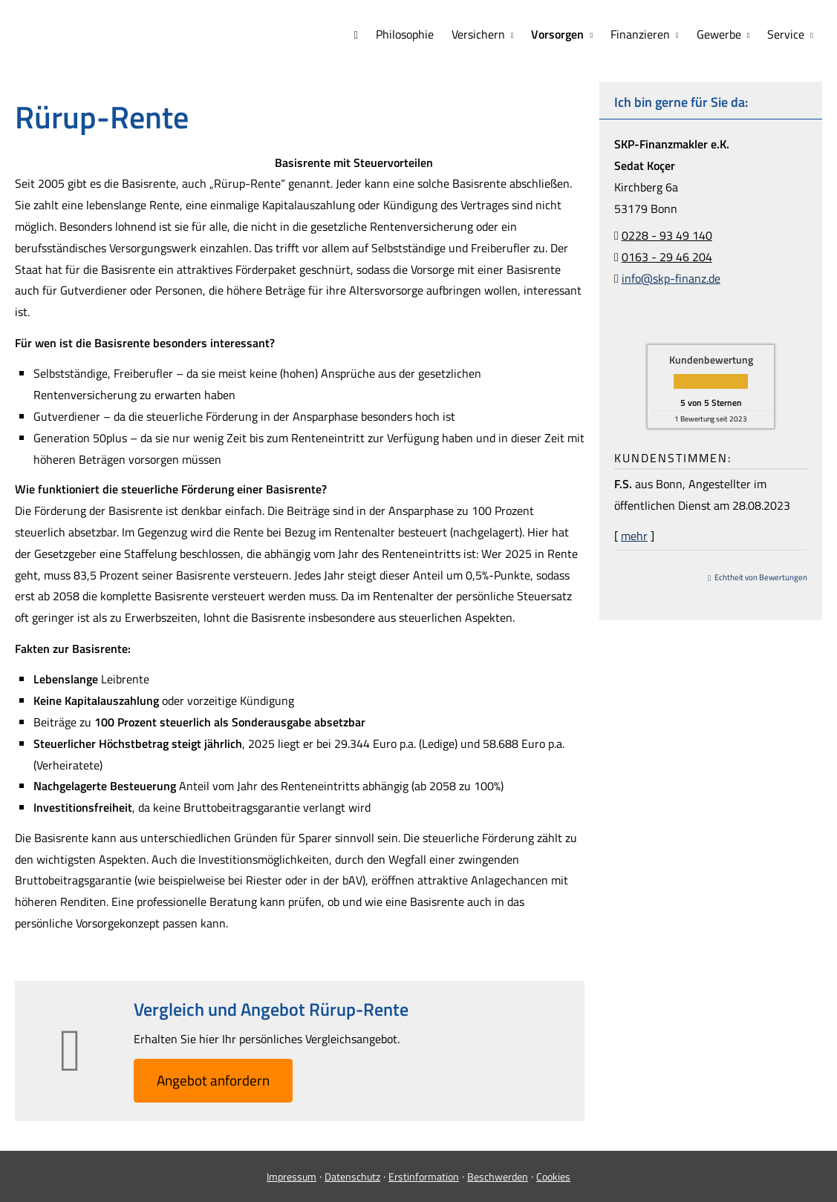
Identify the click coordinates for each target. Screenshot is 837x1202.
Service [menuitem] (785, 34)
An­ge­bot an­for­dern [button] (213, 1080)
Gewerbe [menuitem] (719, 34)
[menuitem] (355, 34)
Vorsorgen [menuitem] (557, 34)
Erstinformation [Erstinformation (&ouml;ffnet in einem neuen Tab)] (423, 1176)
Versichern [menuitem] (478, 34)
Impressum (291, 1176)
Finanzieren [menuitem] (640, 34)
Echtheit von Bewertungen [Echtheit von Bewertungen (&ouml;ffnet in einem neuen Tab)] (760, 577)
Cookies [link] (553, 1176)
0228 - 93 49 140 (667, 235)
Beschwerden (497, 1176)
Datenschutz (352, 1176)
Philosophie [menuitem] (405, 34)
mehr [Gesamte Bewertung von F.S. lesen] (634, 536)
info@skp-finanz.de (671, 278)
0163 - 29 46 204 (667, 257)
